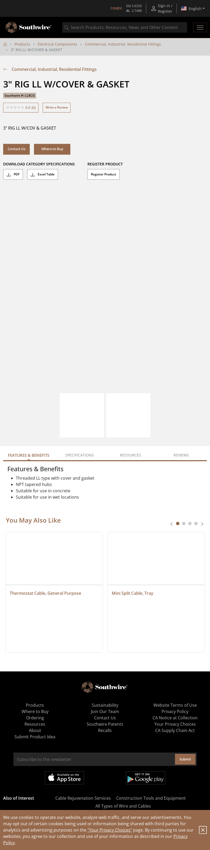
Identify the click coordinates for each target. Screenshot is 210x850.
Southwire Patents (105, 724)
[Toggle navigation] (200, 27)
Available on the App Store (64, 777)
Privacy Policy (175, 711)
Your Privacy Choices (175, 724)
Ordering (35, 718)
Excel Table (43, 174)
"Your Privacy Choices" (109, 830)
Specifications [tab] (79, 455)
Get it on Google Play (145, 777)
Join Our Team (105, 711)
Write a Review (57, 107)
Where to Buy (52, 148)
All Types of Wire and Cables (123, 806)
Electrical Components (57, 44)
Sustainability (105, 705)
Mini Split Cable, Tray (132, 593)
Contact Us (16, 148)
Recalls (105, 730)
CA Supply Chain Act (175, 730)
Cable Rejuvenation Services (83, 798)
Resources (35, 724)
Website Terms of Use (175, 705)
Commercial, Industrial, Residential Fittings (123, 44)
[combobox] (124, 27)
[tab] (177, 523)
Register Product (103, 174)
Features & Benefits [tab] (28, 455)
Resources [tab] (130, 455)
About (35, 730)
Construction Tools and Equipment (151, 798)
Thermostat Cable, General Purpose (45, 593)
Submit (185, 759)
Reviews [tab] (181, 455)
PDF (13, 174)
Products (22, 44)
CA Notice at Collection (175, 718)
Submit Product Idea (34, 737)
